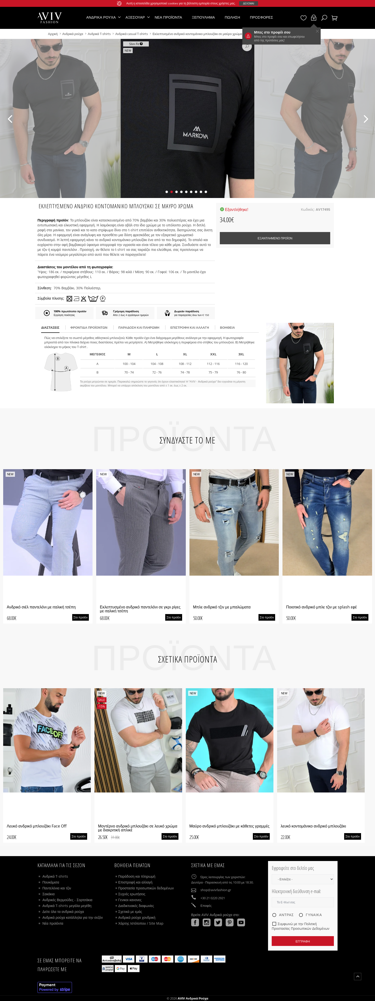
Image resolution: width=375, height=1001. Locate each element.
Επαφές (205, 905)
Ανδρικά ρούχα (73, 34)
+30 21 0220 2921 (212, 898)
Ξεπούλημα (203, 17)
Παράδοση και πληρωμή (136, 876)
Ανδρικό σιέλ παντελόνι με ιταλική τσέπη (41, 607)
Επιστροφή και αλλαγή (189, 327)
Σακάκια (48, 894)
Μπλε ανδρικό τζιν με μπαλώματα (222, 607)
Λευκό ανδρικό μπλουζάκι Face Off (37, 826)
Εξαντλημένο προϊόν (275, 238)
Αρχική (53, 34)
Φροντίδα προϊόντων (88, 327)
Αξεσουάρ (135, 17)
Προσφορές (261, 17)
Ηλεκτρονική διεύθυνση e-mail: (296, 891)
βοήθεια (227, 327)
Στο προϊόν (80, 617)
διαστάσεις (50, 327)
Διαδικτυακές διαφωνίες (136, 905)
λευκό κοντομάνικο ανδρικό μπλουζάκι (313, 826)
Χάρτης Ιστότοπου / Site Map (141, 923)
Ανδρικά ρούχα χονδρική (136, 917)
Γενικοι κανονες (130, 899)
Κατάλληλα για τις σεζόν (61, 865)
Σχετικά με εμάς (130, 911)
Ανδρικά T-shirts (99, 34)
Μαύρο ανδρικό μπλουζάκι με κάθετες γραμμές (229, 826)
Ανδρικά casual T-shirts (131, 34)
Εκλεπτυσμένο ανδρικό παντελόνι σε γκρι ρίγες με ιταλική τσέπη (140, 609)
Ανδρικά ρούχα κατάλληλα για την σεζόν (72, 917)
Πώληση (232, 17)
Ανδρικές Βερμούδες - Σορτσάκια (67, 899)
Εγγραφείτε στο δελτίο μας (293, 868)
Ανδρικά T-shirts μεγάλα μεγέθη (66, 905)
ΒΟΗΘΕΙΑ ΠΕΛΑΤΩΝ (132, 865)
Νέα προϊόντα (168, 17)
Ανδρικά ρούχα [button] (101, 17)
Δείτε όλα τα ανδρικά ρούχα (63, 911)
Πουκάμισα (50, 882)
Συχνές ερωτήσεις (131, 894)
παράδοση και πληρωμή (138, 327)
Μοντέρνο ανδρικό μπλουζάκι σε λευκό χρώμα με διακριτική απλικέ (137, 828)
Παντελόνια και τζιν (56, 888)
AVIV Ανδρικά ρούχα (193, 998)
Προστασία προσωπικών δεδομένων (146, 888)
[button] (166, 192)
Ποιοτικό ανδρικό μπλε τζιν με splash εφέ (321, 607)
